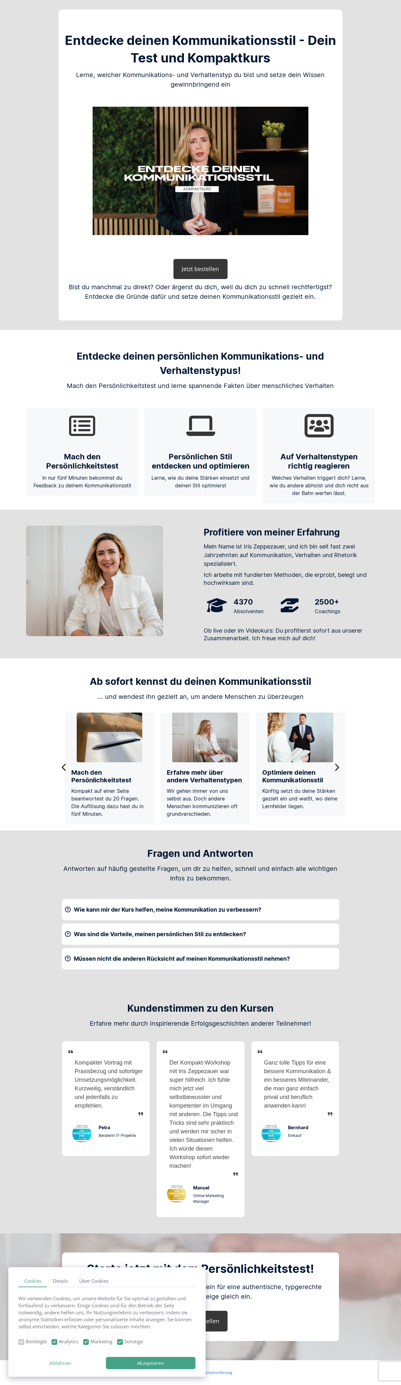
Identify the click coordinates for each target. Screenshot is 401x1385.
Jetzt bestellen (200, 269)
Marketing (101, 1341)
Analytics (68, 1341)
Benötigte (36, 1341)
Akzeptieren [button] (150, 1363)
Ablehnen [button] (60, 1363)
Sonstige (133, 1341)
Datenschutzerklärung (212, 1372)
